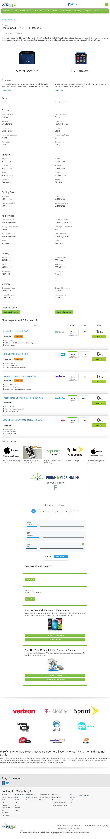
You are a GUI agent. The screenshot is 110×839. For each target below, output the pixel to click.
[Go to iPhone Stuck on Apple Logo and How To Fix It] (11, 452)
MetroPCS (5, 813)
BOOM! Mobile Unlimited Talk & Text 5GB (22, 420)
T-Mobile (4, 805)
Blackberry (72, 800)
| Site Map (99, 825)
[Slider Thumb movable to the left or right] (38, 527)
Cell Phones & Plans (10, 11)
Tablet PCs (29, 800)
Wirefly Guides (82, 795)
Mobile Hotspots (31, 797)
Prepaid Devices (57, 800)
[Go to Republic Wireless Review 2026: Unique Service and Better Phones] (53, 452)
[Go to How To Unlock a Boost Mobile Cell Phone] (32, 452)
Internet (54, 11)
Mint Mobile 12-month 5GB (15, 331)
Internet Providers (44, 797)
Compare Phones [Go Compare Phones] (55, 639)
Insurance (77, 11)
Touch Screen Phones (58, 802)
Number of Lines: (55, 505)
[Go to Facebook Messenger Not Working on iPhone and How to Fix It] (96, 452)
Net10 (3, 810)
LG (15, 805)
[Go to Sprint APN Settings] (75, 452)
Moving (97, 11)
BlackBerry (17, 800)
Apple (16, 797)
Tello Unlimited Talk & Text (15, 354)
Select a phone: (55, 483)
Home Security (66, 11)
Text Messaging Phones (59, 805)
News (76, 4)
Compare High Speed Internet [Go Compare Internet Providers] (55, 679)
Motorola (17, 807)
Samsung (17, 813)
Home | (59, 825)
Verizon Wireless (7, 797)
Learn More (30, 580)
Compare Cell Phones (9, 19)
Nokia (16, 810)
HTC (15, 802)
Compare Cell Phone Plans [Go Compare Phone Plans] (55, 635)
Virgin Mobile (6, 807)
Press (81, 4)
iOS (70, 802)
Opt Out (105, 825)
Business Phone (25, 11)
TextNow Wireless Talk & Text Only (19, 376)
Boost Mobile (6, 815)
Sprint (3, 802)
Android (71, 797)
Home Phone (39, 11)
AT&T (3, 800)
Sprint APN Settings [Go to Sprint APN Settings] (72, 461)
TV (48, 11)
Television (41, 800)
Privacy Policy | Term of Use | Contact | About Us (79, 825)
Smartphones (56, 797)
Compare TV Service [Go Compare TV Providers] (55, 675)
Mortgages (87, 11)
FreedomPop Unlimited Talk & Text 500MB (23, 398)
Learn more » (6, 90)
